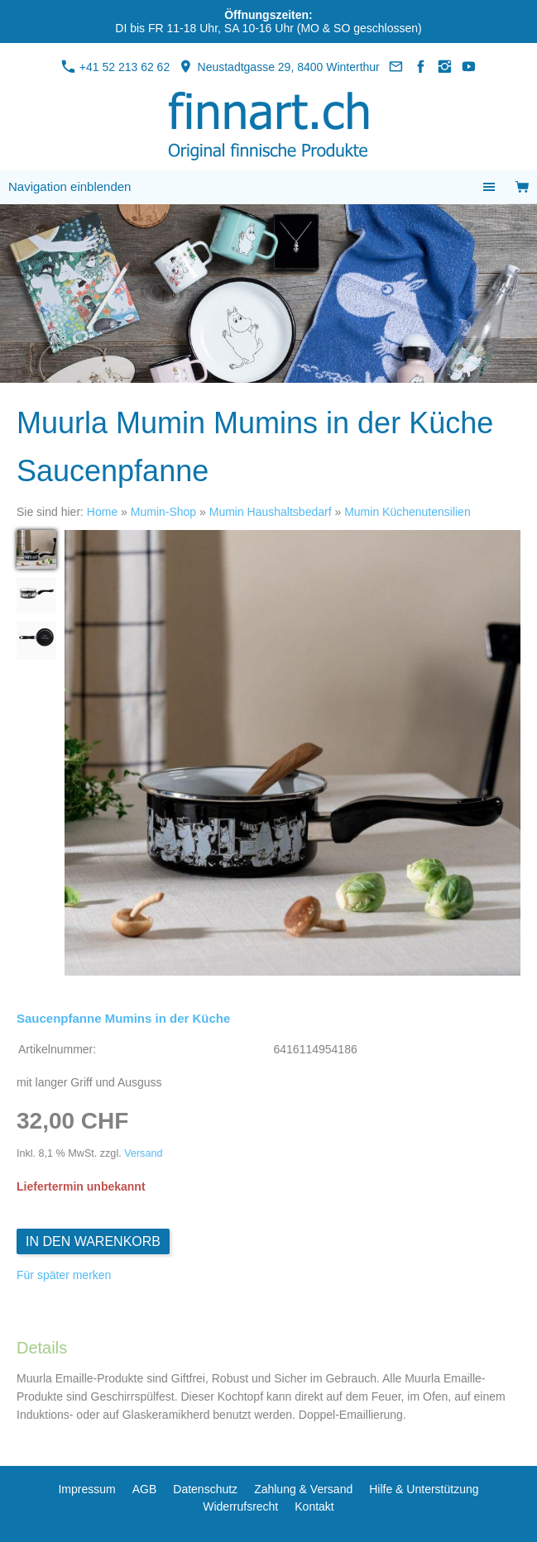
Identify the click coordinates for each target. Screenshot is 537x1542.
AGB (144, 1489)
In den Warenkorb (93, 1241)
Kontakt (314, 1506)
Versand (143, 1153)
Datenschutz (205, 1489)
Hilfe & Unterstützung (423, 1489)
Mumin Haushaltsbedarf (270, 511)
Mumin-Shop (163, 511)
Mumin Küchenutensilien (407, 511)
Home (102, 511)
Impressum (86, 1489)
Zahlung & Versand (303, 1489)
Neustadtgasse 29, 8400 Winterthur (279, 67)
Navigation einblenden (69, 186)
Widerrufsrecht (240, 1506)
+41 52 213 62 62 (115, 67)
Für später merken (64, 1275)
